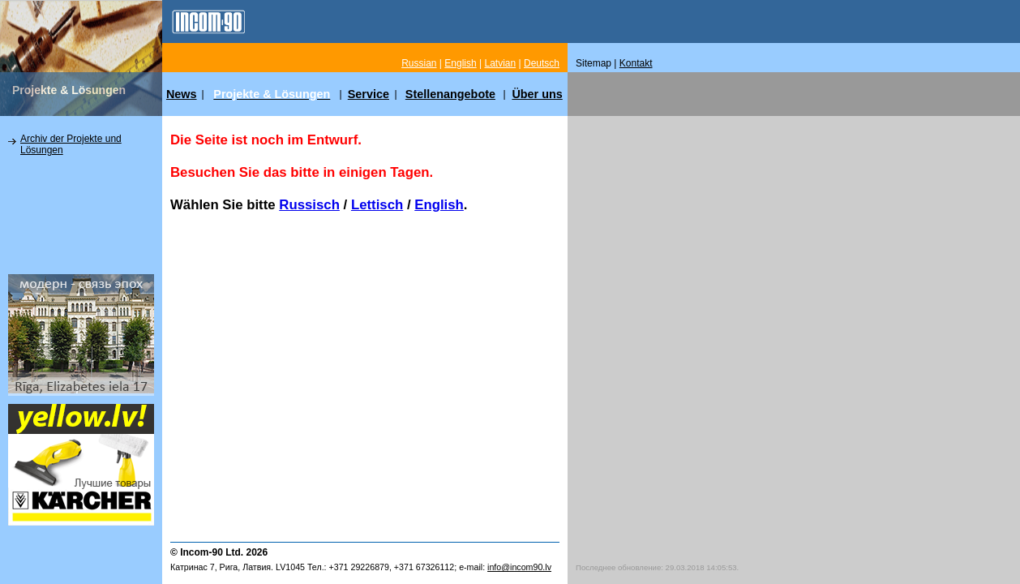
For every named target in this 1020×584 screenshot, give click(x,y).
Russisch (309, 205)
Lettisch (377, 205)
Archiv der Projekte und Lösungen (71, 144)
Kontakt (636, 63)
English (439, 205)
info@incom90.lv (519, 567)
